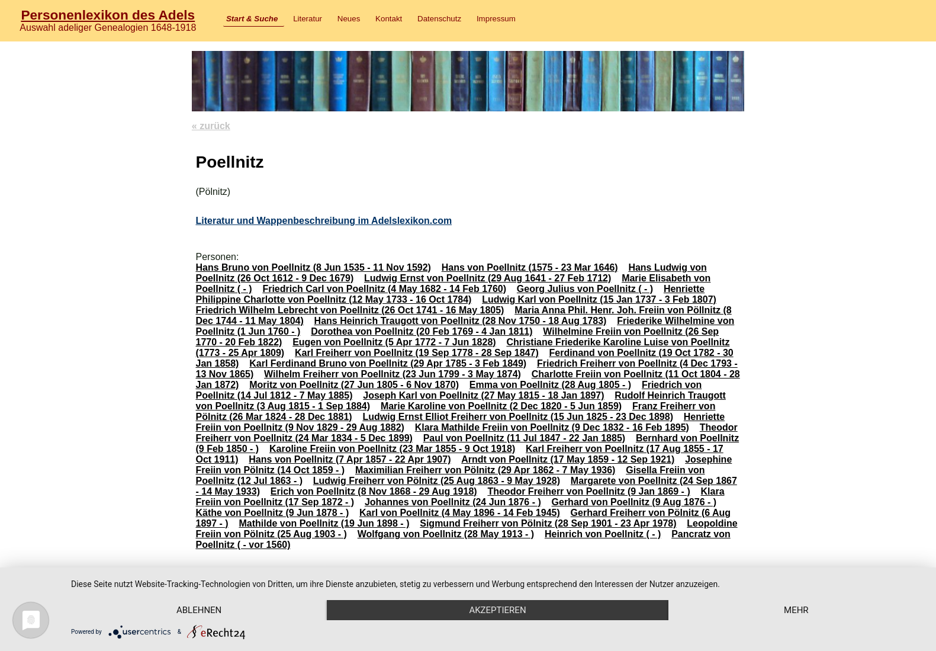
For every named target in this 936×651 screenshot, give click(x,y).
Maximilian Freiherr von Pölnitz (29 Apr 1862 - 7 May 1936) (485, 470)
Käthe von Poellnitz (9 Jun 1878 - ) (272, 513)
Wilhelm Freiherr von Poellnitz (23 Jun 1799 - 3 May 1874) (392, 374)
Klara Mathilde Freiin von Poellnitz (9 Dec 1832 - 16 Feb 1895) (552, 427)
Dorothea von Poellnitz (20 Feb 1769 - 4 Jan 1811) (421, 331)
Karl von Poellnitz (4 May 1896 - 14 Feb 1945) (459, 513)
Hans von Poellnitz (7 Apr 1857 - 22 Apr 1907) (350, 459)
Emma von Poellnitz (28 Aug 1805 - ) (550, 385)
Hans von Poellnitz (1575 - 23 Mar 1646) (530, 267)
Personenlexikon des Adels (108, 15)
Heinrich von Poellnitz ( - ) (603, 534)
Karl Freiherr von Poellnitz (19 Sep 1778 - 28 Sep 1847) (417, 353)
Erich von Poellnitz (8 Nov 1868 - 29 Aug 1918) (374, 491)
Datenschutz (439, 18)
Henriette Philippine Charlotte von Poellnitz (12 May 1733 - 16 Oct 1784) (450, 294)
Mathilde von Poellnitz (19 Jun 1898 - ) (324, 523)
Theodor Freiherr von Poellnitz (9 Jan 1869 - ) (588, 491)
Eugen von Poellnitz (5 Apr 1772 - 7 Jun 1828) (394, 342)
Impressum (496, 18)
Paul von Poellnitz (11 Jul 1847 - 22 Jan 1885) (524, 438)
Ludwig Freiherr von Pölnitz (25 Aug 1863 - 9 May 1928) (436, 481)
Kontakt (388, 18)
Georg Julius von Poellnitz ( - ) (585, 289)
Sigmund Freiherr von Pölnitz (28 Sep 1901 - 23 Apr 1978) (548, 523)
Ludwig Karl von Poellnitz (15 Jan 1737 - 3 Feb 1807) (599, 299)
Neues (349, 18)
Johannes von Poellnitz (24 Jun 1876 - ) (453, 502)
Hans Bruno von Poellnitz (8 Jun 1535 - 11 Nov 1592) (312, 267)
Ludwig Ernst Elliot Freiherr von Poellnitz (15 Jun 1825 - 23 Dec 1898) (517, 417)
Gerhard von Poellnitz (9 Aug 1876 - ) (634, 502)
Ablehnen (198, 610)
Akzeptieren (497, 610)
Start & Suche (252, 18)
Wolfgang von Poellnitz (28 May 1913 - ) (446, 534)
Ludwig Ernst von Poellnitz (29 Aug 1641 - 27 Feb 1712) (487, 278)
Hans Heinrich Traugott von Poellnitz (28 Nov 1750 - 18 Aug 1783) (460, 321)
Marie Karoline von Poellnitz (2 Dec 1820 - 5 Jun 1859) (501, 406)
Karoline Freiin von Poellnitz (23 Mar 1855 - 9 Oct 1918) (392, 449)
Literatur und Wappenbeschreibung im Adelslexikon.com (323, 221)
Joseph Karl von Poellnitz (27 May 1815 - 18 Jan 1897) (483, 395)
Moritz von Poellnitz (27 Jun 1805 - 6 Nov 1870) (354, 385)
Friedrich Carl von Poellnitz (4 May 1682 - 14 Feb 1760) (384, 289)
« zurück (211, 126)
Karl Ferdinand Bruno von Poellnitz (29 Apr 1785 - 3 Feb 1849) (387, 363)
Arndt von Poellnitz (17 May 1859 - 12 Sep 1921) (567, 459)
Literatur (307, 18)
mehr (796, 610)
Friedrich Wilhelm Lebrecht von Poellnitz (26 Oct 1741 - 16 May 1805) (349, 310)
